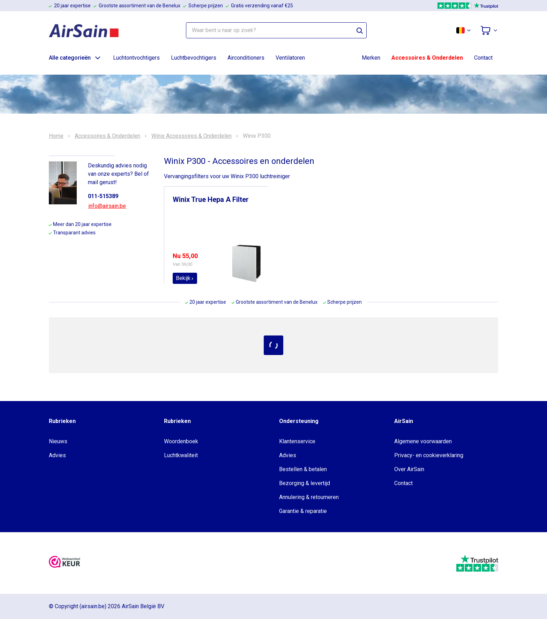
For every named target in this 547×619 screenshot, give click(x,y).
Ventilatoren (290, 57)
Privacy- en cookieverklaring (428, 455)
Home (56, 136)
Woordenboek (181, 441)
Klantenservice (297, 441)
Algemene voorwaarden (423, 441)
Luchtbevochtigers (193, 57)
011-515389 (103, 196)
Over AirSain (409, 469)
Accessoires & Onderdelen (427, 57)
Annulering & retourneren (309, 497)
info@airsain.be (107, 206)
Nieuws (58, 441)
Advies (57, 455)
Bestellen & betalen (303, 469)
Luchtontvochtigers (136, 57)
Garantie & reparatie (303, 511)
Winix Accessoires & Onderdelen (191, 136)
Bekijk (185, 278)
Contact (483, 57)
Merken (371, 57)
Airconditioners (245, 57)
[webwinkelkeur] (64, 563)
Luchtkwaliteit (181, 455)
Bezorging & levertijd (304, 483)
